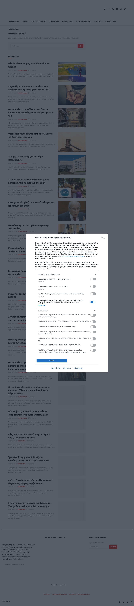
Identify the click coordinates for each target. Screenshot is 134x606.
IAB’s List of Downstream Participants (73, 256)
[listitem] (67, 274)
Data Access (67, 368)
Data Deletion (55, 368)
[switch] (93, 279)
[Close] (104, 238)
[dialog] (67, 303)
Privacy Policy (78, 368)
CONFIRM (51, 360)
